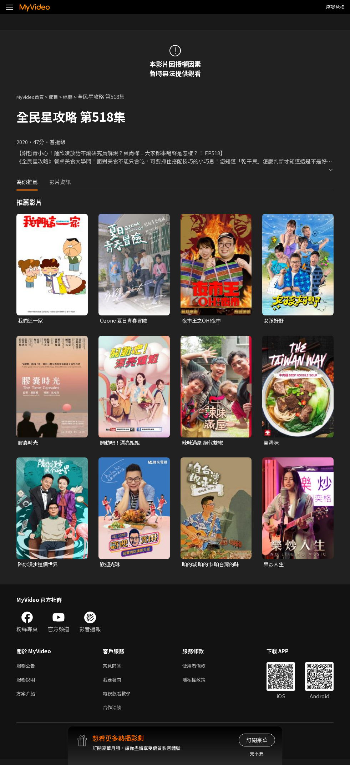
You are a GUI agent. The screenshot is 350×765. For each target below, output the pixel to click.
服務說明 (27, 683)
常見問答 (113, 668)
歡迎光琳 (110, 565)
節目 (59, 96)
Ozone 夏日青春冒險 (124, 320)
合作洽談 (113, 712)
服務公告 (27, 668)
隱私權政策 (200, 683)
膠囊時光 (28, 443)
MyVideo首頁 (32, 96)
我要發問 (113, 683)
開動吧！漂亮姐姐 (121, 443)
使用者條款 (200, 668)
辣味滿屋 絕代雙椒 (204, 443)
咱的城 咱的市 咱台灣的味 (212, 565)
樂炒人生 (274, 565)
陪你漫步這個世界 (39, 565)
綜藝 (75, 96)
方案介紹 (27, 697)
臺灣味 (272, 443)
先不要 (257, 753)
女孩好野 (274, 320)
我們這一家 (31, 320)
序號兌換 (335, 7)
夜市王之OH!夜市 (203, 320)
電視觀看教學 (119, 697)
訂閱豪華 (257, 740)
